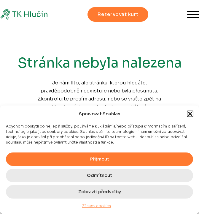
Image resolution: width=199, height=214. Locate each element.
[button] (190, 114)
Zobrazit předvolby (99, 191)
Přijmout (99, 159)
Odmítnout (99, 175)
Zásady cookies (96, 206)
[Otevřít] (193, 14)
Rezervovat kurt (117, 14)
